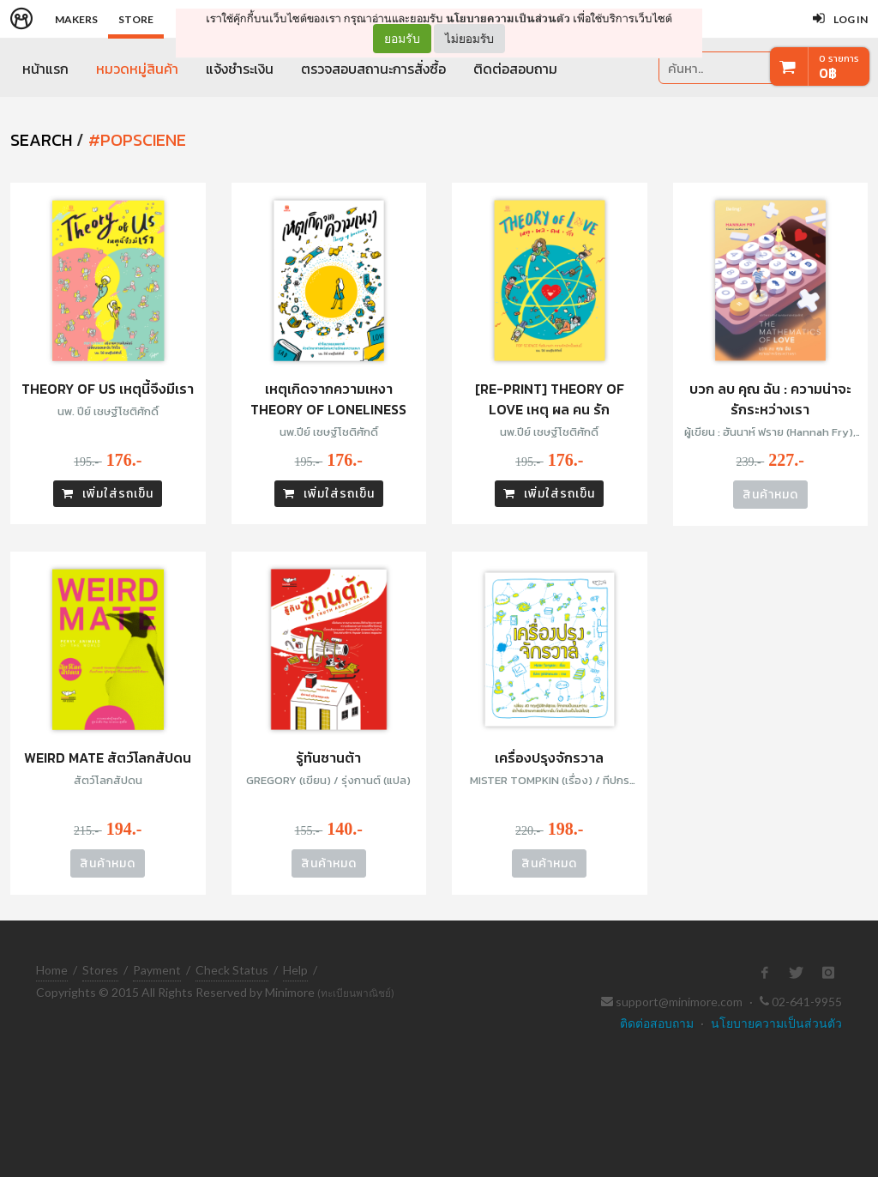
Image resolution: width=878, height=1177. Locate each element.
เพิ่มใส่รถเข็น (107, 494)
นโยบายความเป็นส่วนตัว (508, 18)
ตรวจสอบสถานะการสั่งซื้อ (373, 68)
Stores (100, 970)
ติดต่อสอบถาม (515, 68)
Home (52, 970)
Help (295, 970)
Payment (157, 970)
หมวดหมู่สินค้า (137, 68)
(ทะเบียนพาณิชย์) (355, 993)
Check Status (231, 970)
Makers (76, 19)
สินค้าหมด (770, 495)
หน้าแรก (45, 68)
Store (135, 19)
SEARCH (41, 140)
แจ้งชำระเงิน (240, 68)
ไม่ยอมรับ (469, 38)
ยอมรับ (402, 38)
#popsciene (137, 140)
